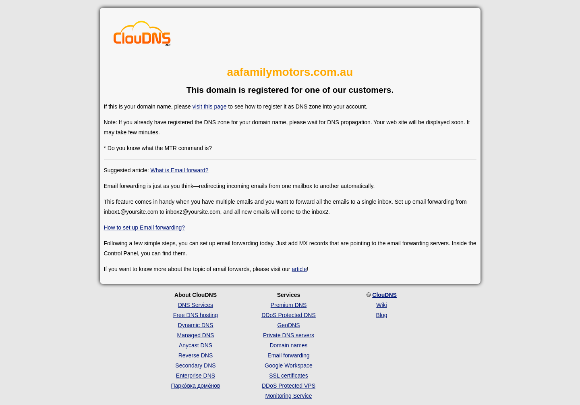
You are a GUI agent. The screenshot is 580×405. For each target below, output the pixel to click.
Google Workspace (289, 365)
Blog (381, 315)
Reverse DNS (195, 355)
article (299, 269)
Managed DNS (195, 335)
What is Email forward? (179, 170)
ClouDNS (384, 295)
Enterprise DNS (195, 375)
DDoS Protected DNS (288, 315)
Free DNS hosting (195, 315)
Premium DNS (289, 305)
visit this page (210, 106)
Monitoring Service (288, 395)
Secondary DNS (195, 365)
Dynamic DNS (195, 325)
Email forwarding (288, 355)
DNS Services (195, 305)
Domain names (288, 345)
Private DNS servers (288, 335)
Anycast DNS (195, 345)
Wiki (381, 305)
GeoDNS (288, 325)
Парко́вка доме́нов (195, 385)
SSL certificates (288, 375)
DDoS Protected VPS (288, 385)
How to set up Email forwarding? (144, 227)
